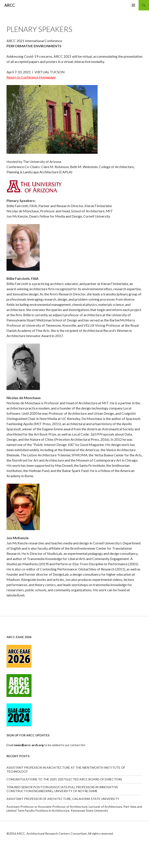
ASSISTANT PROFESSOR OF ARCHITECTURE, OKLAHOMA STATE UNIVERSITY (63, 799)
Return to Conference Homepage (31, 77)
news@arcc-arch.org (29, 745)
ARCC (9, 5)
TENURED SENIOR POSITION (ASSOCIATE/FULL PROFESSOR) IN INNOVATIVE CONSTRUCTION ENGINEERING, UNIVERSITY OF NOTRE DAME (62, 789)
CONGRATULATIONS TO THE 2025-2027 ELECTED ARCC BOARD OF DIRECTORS (64, 779)
